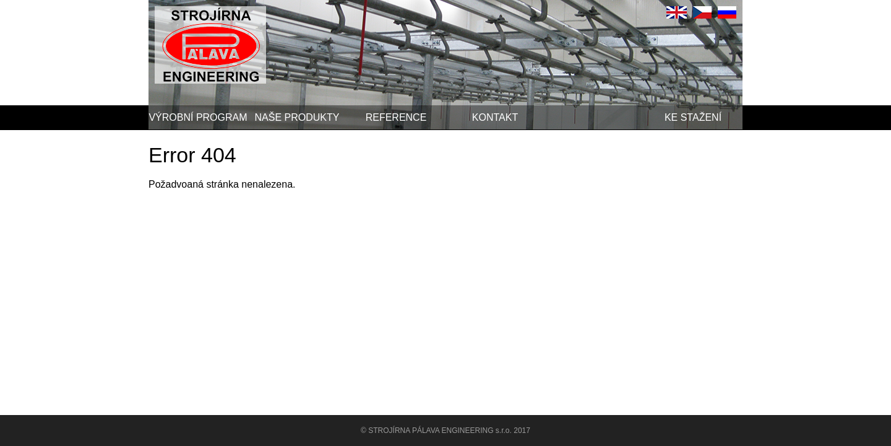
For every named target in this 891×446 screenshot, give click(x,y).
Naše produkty (297, 117)
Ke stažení (693, 117)
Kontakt (495, 117)
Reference (396, 117)
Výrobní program (197, 117)
